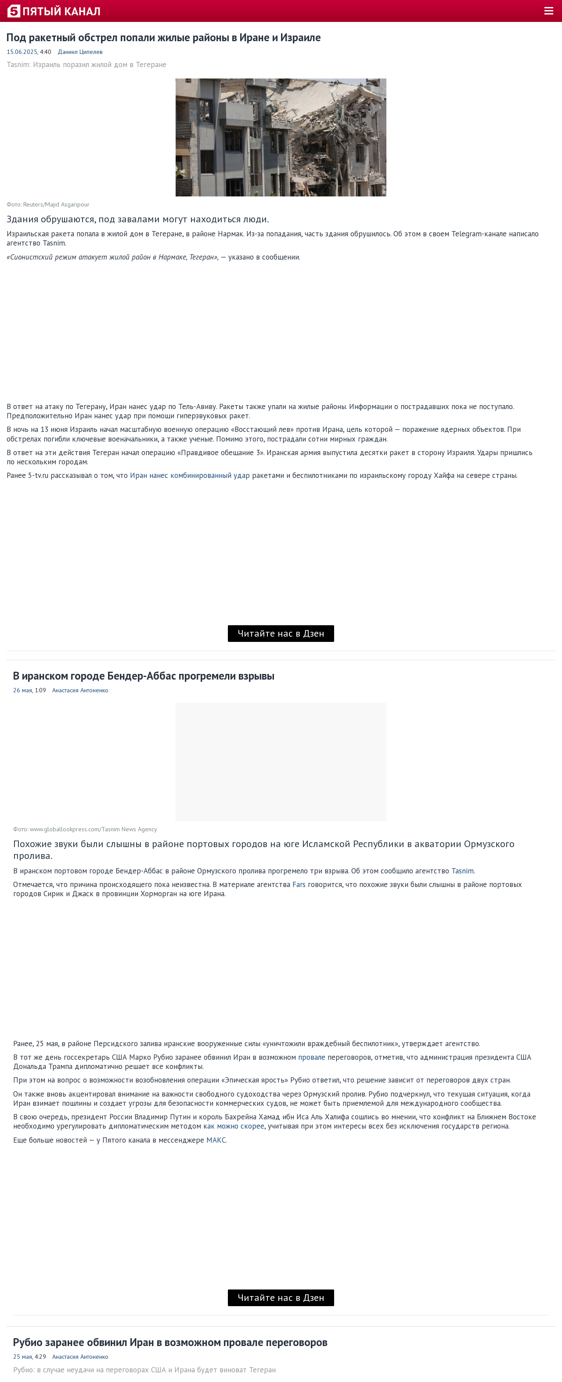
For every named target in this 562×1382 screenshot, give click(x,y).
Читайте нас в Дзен (281, 633)
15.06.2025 (22, 52)
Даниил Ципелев (80, 52)
